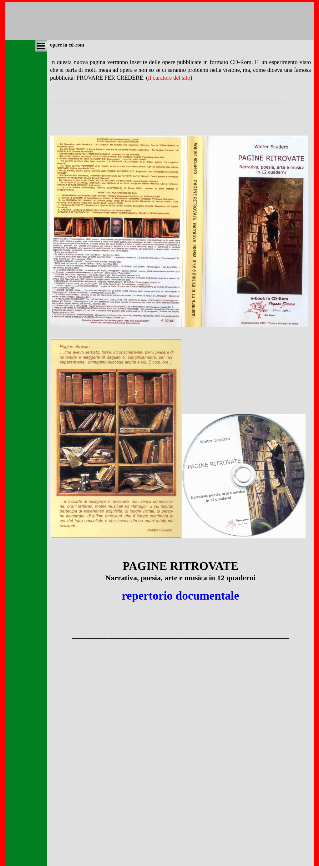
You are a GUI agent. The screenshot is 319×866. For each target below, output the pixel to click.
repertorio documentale (180, 595)
